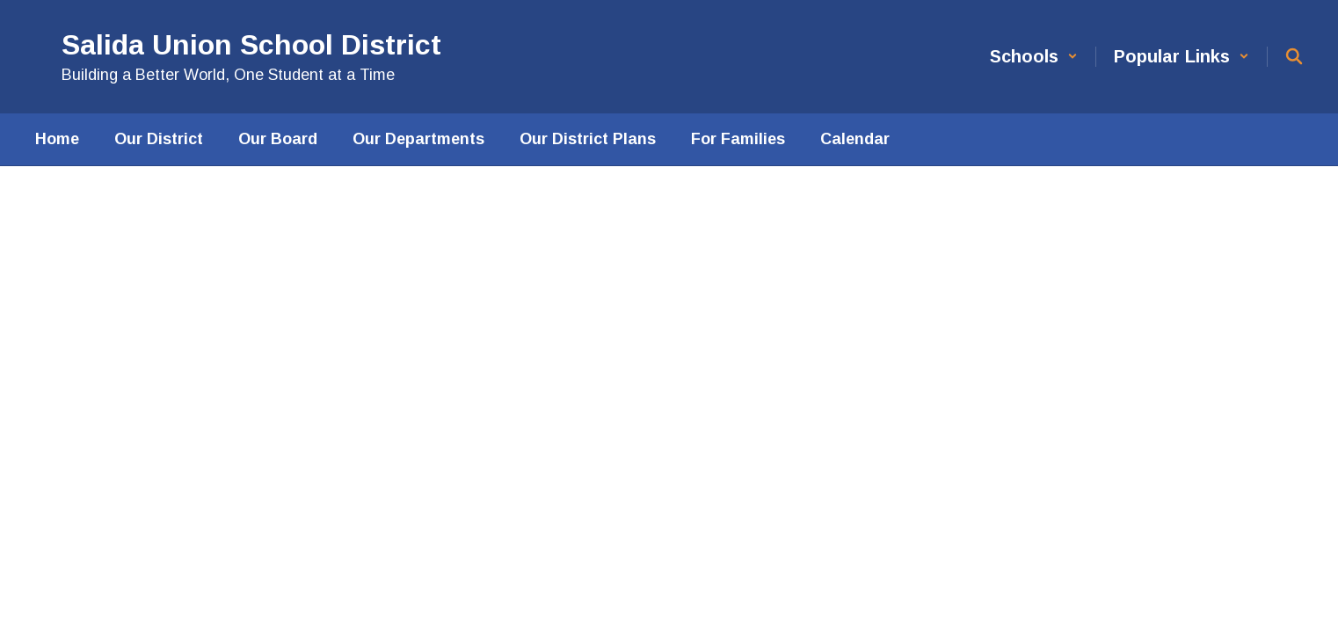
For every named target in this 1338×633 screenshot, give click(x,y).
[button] (1034, 57)
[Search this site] (1294, 56)
